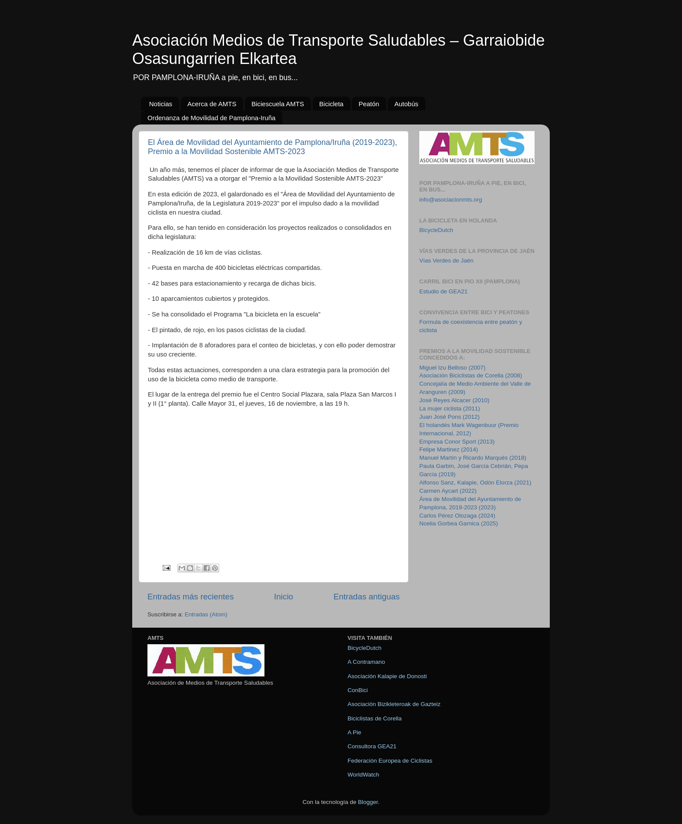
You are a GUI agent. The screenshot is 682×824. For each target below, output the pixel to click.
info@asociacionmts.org (450, 199)
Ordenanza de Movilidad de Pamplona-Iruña (211, 117)
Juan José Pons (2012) (449, 417)
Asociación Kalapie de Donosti (387, 676)
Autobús (406, 104)
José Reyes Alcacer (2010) (454, 400)
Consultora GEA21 (372, 746)
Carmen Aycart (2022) (448, 491)
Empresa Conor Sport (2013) (457, 441)
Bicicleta (331, 104)
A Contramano (366, 662)
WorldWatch (363, 774)
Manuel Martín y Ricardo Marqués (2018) (472, 457)
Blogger (368, 802)
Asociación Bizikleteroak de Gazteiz (394, 704)
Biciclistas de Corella (375, 718)
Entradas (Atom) (206, 614)
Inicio (283, 596)
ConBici (358, 690)
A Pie (354, 732)
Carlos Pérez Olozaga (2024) (457, 515)
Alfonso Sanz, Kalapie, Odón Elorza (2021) (475, 482)
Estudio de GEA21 (443, 291)
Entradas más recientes (190, 596)
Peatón (368, 104)
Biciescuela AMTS (277, 104)
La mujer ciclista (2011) (449, 408)
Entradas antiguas (367, 596)
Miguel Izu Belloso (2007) (452, 367)
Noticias (160, 104)
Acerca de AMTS (212, 104)
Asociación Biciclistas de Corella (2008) (470, 375)
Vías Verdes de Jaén (446, 260)
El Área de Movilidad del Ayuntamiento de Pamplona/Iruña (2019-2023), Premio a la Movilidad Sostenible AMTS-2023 (272, 147)
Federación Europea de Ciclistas (390, 760)
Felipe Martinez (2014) (448, 449)
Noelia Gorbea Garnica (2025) (458, 523)
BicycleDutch (436, 230)
